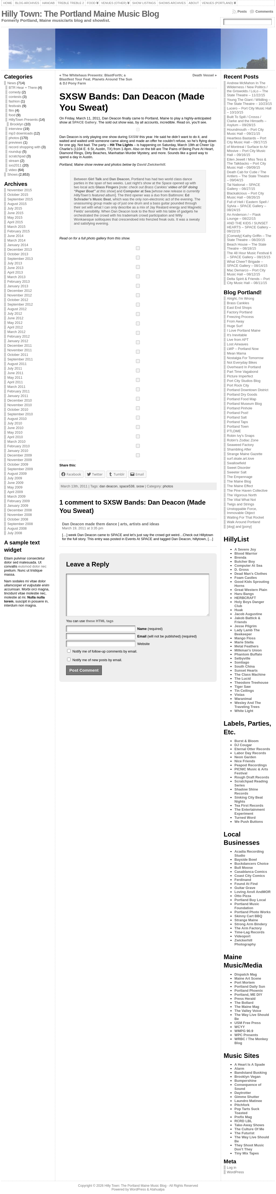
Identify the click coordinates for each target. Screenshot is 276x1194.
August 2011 (17, 364)
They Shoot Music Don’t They (249, 1147)
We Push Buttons (248, 822)
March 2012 (16, 332)
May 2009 (14, 487)
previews (15, 142)
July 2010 (14, 423)
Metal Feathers (246, 646)
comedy (15, 92)
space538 (126, 486)
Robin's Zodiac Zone (242, 440)
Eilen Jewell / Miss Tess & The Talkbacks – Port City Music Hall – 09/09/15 (246, 163)
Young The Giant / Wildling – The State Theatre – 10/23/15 (249, 102)
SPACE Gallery (84, 122)
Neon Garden (245, 757)
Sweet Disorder (238, 468)
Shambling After (239, 449)
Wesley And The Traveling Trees (247, 705)
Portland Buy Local (250, 900)
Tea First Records (248, 805)
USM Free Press (247, 1023)
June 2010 (15, 428)
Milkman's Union (248, 650)
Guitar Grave (245, 888)
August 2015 (17, 204)
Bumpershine (245, 1081)
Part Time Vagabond (242, 372)
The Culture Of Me (249, 1129)
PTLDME (234, 431)
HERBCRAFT (245, 598)
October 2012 (17, 300)
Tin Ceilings (244, 691)
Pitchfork (241, 1105)
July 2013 (14, 263)
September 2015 (20, 199)
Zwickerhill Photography (245, 942)
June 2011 (15, 373)
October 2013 (17, 254)
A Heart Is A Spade (249, 1064)
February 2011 (18, 391)
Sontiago (241, 662)
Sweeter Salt (237, 472)
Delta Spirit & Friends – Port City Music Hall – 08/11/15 (248, 281)
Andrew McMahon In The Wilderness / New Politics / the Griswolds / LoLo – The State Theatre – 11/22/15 (247, 89)
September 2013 (20, 259)
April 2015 (15, 222)
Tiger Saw (242, 687)
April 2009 (15, 492)
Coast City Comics (249, 876)
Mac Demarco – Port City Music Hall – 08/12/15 (246, 272)
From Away (235, 321)
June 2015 (15, 213)
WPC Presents (246, 1035)
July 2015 (14, 208)
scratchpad (17, 156)
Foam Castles (245, 578)
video (13, 170)
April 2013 (15, 272)
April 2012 (15, 327)
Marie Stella (244, 642)
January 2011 (17, 396)
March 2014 (16, 240)
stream (14, 161)
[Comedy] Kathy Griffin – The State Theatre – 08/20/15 (249, 238)
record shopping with (24, 147)
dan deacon (108, 486)
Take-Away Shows (249, 1125)
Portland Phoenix (248, 990)
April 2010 (15, 437)
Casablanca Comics (250, 872)
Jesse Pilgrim (245, 626)
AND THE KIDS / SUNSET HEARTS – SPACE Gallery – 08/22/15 (249, 227)
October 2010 (17, 410)
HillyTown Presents (23, 120)
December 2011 (19, 345)
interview (15, 129)
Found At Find (246, 884)
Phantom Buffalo (248, 654)
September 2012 (20, 304)
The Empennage (240, 477)
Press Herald (245, 999)
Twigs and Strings (240, 504)
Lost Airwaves (237, 344)
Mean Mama (236, 353)
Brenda (240, 557)
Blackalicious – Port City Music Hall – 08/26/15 (245, 195)
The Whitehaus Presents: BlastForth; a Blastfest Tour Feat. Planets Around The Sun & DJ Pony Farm (95, 79)
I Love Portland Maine (244, 330)
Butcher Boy (244, 561)
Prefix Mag (243, 1117)
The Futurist (244, 1133)
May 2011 (14, 377)
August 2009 (17, 474)
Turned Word (245, 818)
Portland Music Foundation (246, 906)
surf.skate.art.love (240, 458)
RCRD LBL (243, 1121)
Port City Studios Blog (243, 381)
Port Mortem (244, 982)
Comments (264, 11)
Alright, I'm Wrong (240, 298)
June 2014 (15, 236)
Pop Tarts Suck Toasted (246, 1111)
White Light (243, 711)
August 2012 (17, 309)
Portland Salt (237, 417)
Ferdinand (242, 880)
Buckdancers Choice (251, 864)
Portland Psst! (238, 413)
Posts (242, 11)
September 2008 (20, 524)
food (12, 115)
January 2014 (17, 245)
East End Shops (239, 308)
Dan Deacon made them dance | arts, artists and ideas (110, 524)
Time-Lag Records (249, 932)
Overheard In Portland (244, 367)
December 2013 (19, 249)
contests (15, 97)
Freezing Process (240, 317)
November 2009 (19, 460)
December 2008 (19, 510)
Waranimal (243, 699)
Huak (238, 610)
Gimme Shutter (246, 1097)
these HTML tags (99, 629)
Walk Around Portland (243, 522)
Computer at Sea (137, 191)
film (11, 110)
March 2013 (16, 277)
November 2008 (19, 515)
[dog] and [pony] (239, 527)
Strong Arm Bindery (250, 924)
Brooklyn (16, 124)
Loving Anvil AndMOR (252, 892)
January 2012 (17, 341)
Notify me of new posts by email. (97, 668)
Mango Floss (245, 638)
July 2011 (14, 368)
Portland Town (238, 426)
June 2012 (15, 318)
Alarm (239, 1069)
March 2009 (16, 496)
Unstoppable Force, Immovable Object (242, 511)
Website (143, 652)
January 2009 (17, 506)
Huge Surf (235, 326)
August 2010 (17, 419)
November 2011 (19, 350)
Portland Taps (237, 422)
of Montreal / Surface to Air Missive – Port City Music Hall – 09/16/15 (247, 151)
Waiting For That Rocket (245, 517)
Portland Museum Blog (244, 404)
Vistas (239, 695)
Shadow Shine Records (246, 791)
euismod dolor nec (32, 566)
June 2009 (15, 483)
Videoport (242, 936)
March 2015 (16, 227)
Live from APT (238, 340)
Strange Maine (246, 920)
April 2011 (15, 382)
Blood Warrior (245, 553)
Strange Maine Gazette (245, 454)
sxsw (140, 486)
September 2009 (20, 469)
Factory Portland (239, 312)
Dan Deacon (119, 179)
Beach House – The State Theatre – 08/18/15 (246, 246)
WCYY (239, 1027)
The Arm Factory (248, 928)
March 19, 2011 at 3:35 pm (82, 528)
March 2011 (16, 387)
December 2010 (19, 400)
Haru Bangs (244, 594)
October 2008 (17, 519)
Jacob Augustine (248, 614)
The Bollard (243, 1003)
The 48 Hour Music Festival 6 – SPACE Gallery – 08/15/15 (249, 255)
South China (244, 666)
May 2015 (14, 217)
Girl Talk (95, 179)
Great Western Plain (250, 590)
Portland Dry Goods (242, 394)
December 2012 (19, 291)
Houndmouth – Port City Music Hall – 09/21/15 (245, 131)
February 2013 (18, 281)
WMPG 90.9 (243, 1031)
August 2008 (17, 528)
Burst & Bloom (246, 741)
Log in (231, 1167)
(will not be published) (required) (167, 644)
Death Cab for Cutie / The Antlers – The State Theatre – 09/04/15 (248, 176)
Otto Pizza (242, 896)
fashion (14, 101)
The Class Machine (249, 674)
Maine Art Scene (247, 978)
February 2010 (18, 446)
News (11, 83)
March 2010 (16, 442)
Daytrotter (242, 1093)
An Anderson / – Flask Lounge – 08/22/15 (244, 216)
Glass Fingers (106, 187)
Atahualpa (157, 1189)
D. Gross (241, 570)
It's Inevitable (237, 335)
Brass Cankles (238, 303)
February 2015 (18, 231)
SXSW (133, 137)
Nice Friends (244, 761)
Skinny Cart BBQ (248, 916)
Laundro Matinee (248, 1101)
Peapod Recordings (250, 765)
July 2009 (14, 478)
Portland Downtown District (247, 390)
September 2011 (20, 359)
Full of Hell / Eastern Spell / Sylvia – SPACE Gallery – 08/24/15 (247, 206)
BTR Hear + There (23, 88)
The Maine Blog (239, 481)
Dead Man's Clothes (250, 574)
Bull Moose (243, 868)
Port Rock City (238, 385)
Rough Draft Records (251, 777)
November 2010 (19, 405)
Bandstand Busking (250, 1073)
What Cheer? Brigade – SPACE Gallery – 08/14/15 (247, 264)
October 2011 (17, 355)
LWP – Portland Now (243, 349)
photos (14, 138)
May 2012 (14, 323)
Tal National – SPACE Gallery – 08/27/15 (243, 187)
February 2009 (18, 501)
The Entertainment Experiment (249, 811)
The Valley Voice (247, 1011)
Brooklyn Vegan (247, 1077)
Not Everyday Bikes (242, 362)
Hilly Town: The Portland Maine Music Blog (80, 14)
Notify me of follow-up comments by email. (105, 659)
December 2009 (19, 455)
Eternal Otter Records (252, 749)
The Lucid (242, 678)
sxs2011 (15, 165)
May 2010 (14, 432)
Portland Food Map (241, 399)
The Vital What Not (241, 500)
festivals (15, 106)
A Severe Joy (245, 549)
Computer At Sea (248, 566)
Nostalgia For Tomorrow (245, 358)
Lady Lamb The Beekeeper (247, 632)
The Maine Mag (246, 1007)
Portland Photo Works (252, 912)
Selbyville (242, 658)
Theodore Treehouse (251, 683)
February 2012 (18, 336)
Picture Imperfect (240, 376)
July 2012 (14, 313)
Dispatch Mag (245, 974)
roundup (15, 152)
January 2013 (17, 286)
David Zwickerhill (151, 164)
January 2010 (17, 451)
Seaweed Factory (240, 445)
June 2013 (15, 268)
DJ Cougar (243, 745)
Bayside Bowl (245, 860)
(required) (150, 637)
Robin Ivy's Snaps (240, 436)
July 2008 (14, 533)
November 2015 (19, 190)
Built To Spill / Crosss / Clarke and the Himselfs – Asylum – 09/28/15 (247, 121)
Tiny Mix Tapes (246, 1153)
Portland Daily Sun (249, 986)
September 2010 (20, 414)
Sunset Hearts (246, 670)
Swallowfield (236, 463)
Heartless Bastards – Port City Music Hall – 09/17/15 (247, 140)
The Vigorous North (242, 495)
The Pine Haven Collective (247, 490)
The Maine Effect (240, 486)
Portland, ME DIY (248, 995)
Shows (12, 174)
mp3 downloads (21, 133)
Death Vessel (203, 75)
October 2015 (17, 195)
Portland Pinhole (239, 408)
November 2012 (19, 295)
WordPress (235, 1172)
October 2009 (17, 464)
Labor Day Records (250, 753)
